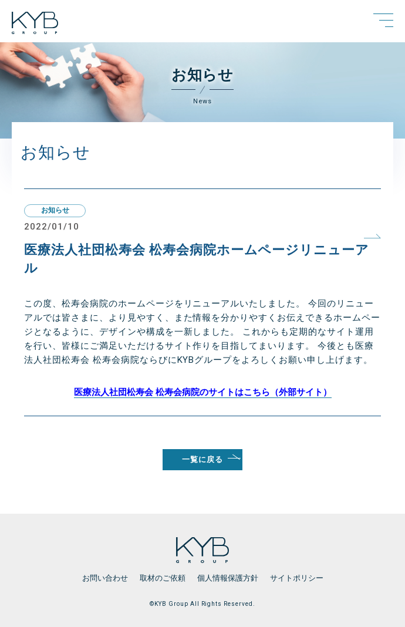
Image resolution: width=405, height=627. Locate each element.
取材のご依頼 (162, 578)
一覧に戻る (202, 459)
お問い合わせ (105, 578)
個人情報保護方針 (227, 578)
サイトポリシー (296, 578)
